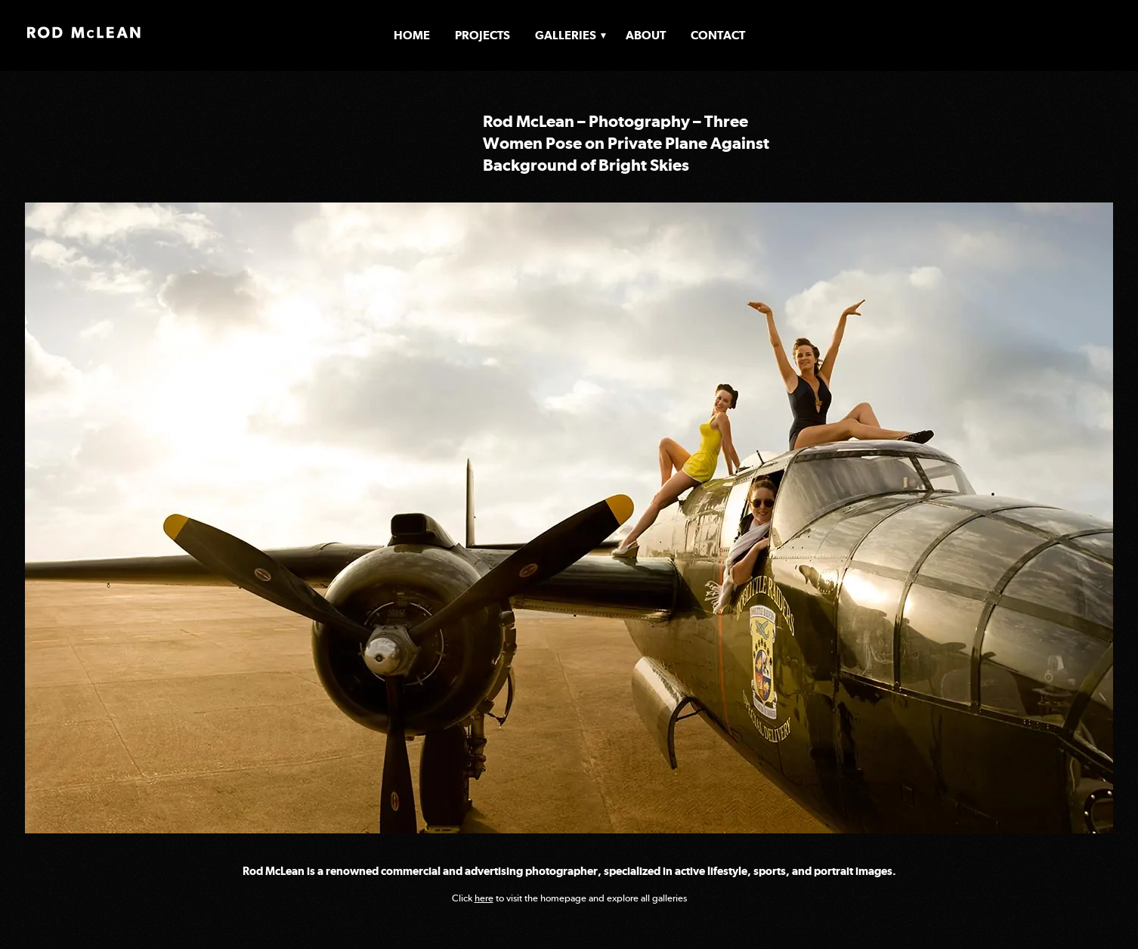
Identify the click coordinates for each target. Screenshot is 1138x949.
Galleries (565, 35)
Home (412, 35)
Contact (718, 35)
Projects (482, 35)
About (646, 35)
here (484, 898)
